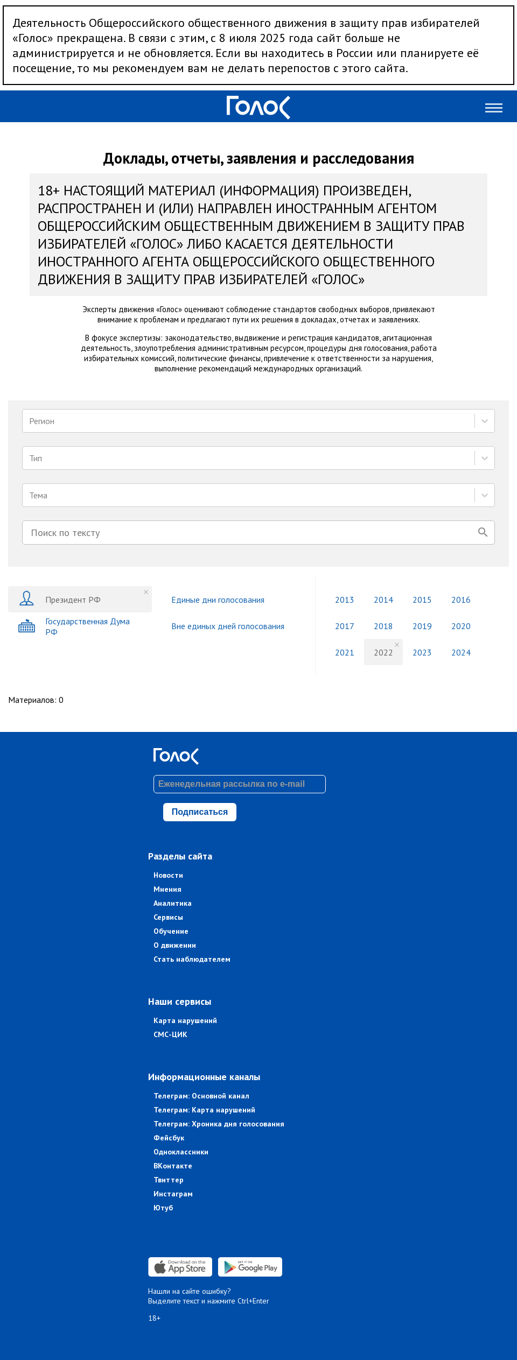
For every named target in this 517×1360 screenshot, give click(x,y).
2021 (344, 652)
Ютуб (163, 1208)
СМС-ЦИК (170, 1034)
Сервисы (168, 917)
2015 (422, 599)
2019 (422, 626)
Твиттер (168, 1180)
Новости (168, 875)
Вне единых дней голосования (227, 626)
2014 (383, 599)
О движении (174, 945)
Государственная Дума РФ (74, 626)
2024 (461, 652)
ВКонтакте (172, 1166)
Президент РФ (59, 599)
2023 (422, 652)
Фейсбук (168, 1138)
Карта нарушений (185, 1020)
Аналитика (172, 903)
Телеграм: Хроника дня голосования (218, 1124)
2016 (461, 599)
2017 (344, 626)
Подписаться (200, 811)
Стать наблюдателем (191, 959)
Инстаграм (173, 1194)
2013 (344, 599)
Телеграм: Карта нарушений (204, 1110)
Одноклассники (180, 1152)
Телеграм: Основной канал (201, 1096)
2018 (383, 626)
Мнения (167, 889)
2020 (461, 626)
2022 (383, 652)
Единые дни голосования (217, 599)
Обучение (170, 931)
